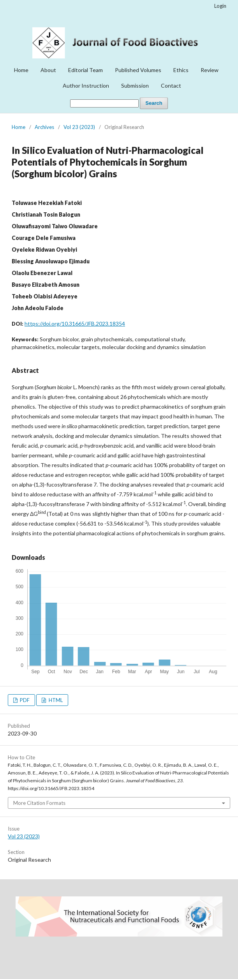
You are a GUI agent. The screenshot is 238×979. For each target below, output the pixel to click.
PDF (24, 700)
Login (220, 6)
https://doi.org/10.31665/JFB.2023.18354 (75, 323)
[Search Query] (104, 103)
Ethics (181, 70)
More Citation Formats (39, 803)
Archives (44, 127)
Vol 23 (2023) (79, 127)
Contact (171, 85)
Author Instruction (86, 85)
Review (210, 70)
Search (153, 103)
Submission (135, 85)
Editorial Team (85, 70)
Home (21, 70)
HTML (55, 700)
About (48, 70)
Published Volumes (138, 70)
